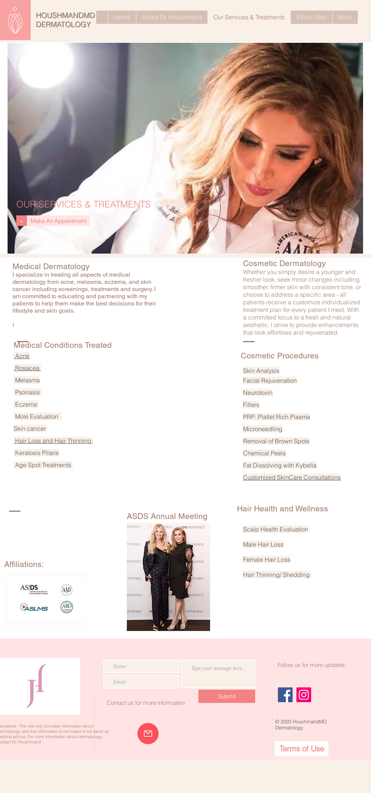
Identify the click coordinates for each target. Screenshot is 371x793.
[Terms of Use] (302, 748)
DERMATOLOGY (63, 24)
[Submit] (226, 696)
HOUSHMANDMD (65, 15)
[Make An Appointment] (58, 220)
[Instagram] (303, 694)
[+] (21, 220)
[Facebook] (285, 694)
